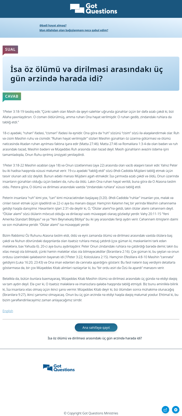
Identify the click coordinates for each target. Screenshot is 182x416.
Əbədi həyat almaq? (53, 25)
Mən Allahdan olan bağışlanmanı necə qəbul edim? (73, 30)
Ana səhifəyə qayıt (96, 327)
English (8, 311)
